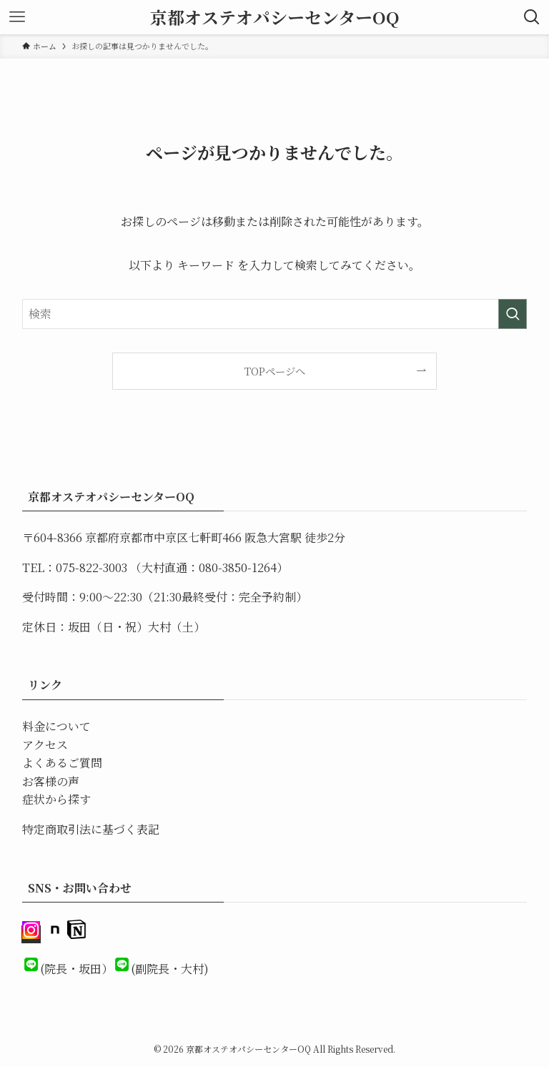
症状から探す (56, 799)
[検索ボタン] (532, 17)
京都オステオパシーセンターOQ (275, 17)
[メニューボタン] (17, 17)
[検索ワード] (275, 314)
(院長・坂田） (76, 968)
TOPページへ (274, 370)
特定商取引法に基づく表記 (90, 829)
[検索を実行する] (512, 314)
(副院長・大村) (170, 968)
